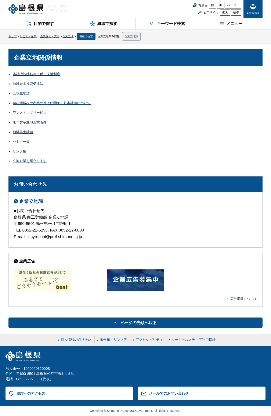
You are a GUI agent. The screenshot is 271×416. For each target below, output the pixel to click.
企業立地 (67, 36)
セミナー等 (21, 141)
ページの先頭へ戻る (138, 322)
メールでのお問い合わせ (169, 393)
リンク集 (19, 151)
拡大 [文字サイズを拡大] (225, 12)
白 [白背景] (212, 5)
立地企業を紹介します (30, 161)
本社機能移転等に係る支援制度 (36, 74)
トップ (12, 36)
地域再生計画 (23, 132)
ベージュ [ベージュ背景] (233, 5)
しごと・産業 (28, 36)
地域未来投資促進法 (28, 84)
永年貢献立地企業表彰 (30, 122)
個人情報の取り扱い (76, 339)
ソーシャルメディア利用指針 (193, 339)
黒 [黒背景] (220, 5)
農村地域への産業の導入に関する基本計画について (52, 103)
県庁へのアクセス (31, 393)
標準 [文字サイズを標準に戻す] (236, 12)
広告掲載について (243, 299)
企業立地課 (131, 36)
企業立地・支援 (49, 36)
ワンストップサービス (30, 112)
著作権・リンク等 (113, 339)
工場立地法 (21, 93)
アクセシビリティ (149, 339)
